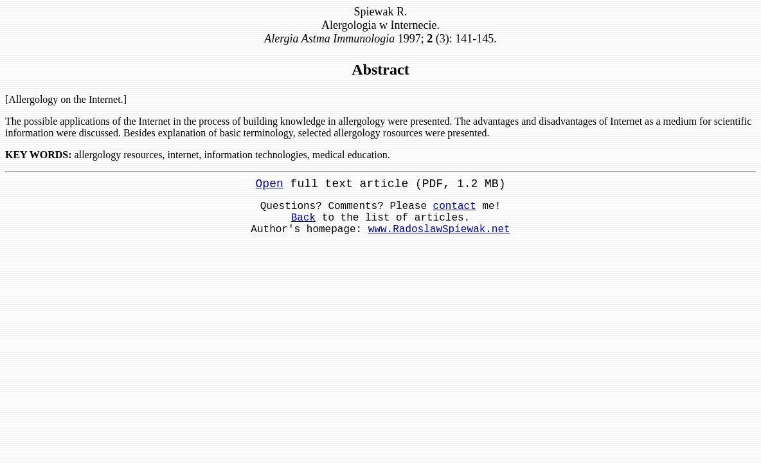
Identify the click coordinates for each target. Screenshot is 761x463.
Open (269, 183)
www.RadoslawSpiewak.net (439, 229)
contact (454, 206)
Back (303, 218)
